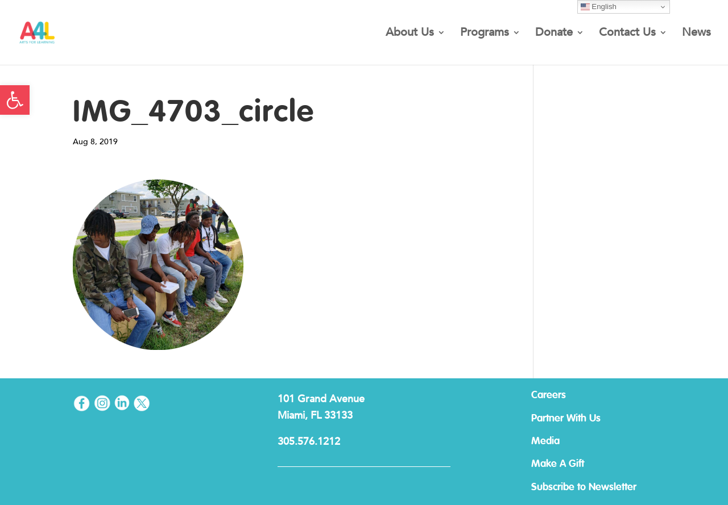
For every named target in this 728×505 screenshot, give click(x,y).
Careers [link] (548, 395)
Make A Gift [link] (557, 464)
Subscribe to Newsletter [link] (583, 487)
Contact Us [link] (627, 34)
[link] (15, 100)
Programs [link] (484, 34)
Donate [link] (554, 34)
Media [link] (545, 441)
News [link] (696, 34)
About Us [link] (410, 34)
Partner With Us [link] (566, 419)
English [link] (599, 6)
